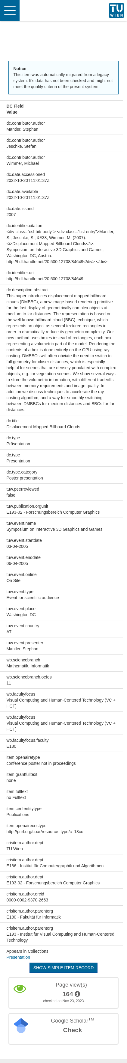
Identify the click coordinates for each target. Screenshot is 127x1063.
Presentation (18, 957)
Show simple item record (63, 967)
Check (72, 1029)
